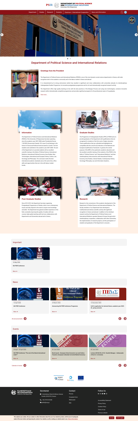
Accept (112, 417)
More (15, 271)
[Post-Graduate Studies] (40, 187)
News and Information (99, 12)
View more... (44, 94)
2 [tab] (70, 59)
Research (50, 12)
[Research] (98, 187)
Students (59, 12)
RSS (70, 403)
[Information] (40, 120)
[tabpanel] (69, 35)
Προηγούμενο (2, 35)
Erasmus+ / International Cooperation (77, 12)
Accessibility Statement (104, 400)
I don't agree (120, 417)
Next (136, 35)
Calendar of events (17, 365)
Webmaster (72, 400)
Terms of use (101, 409)
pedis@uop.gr (45, 402)
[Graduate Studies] (98, 120)
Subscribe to (12, 101)
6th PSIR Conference (19, 265)
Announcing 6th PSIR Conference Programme (65, 306)
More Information (73, 419)
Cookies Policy (102, 406)
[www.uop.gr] (25, 392)
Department (32, 12)
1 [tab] (68, 59)
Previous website (102, 412)
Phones (71, 394)
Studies (41, 12)
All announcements (17, 319)
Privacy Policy (102, 403)
